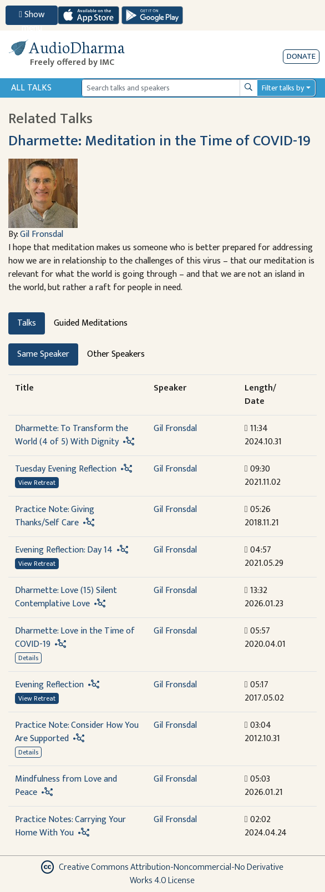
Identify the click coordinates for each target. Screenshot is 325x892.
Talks (26, 323)
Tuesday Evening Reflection (65, 469)
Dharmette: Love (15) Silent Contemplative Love (66, 597)
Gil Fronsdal (41, 234)
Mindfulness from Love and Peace (66, 786)
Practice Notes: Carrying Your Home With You (70, 826)
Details (28, 657)
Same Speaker (43, 354)
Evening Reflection (49, 684)
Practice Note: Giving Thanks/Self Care (54, 516)
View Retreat (36, 482)
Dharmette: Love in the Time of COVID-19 (75, 638)
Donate (301, 56)
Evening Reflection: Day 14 (64, 550)
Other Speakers (116, 354)
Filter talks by (283, 88)
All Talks (31, 87)
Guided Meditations (91, 323)
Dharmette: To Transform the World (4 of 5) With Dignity (71, 435)
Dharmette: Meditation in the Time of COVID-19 (159, 141)
